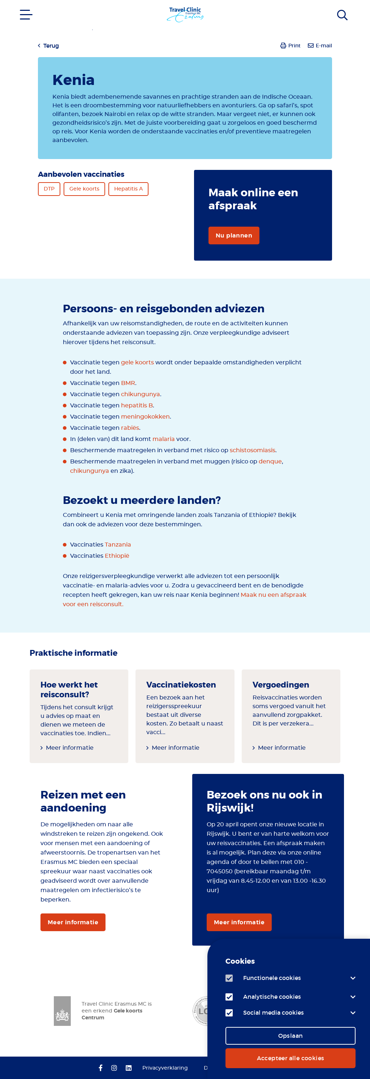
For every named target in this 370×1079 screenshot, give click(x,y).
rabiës (130, 428)
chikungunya (140, 394)
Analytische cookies (272, 996)
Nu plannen (234, 235)
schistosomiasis (252, 450)
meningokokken (145, 417)
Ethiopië (117, 556)
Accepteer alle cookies (290, 1058)
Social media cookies (273, 1012)
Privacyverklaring (165, 1068)
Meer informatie (70, 748)
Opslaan (290, 1035)
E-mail (324, 45)
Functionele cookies (272, 977)
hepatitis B (137, 405)
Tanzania (118, 545)
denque (270, 461)
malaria (163, 439)
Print (294, 45)
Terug (51, 45)
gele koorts (137, 362)
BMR (128, 383)
